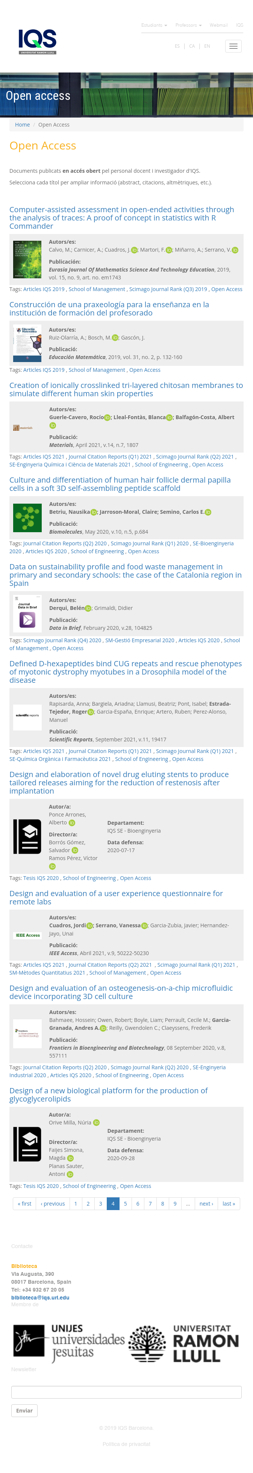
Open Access (226, 289)
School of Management (97, 289)
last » (229, 1203)
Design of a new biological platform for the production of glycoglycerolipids (108, 1094)
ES (177, 46)
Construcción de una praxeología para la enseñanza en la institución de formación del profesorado (109, 308)
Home (22, 124)
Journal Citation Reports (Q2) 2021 (111, 964)
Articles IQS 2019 (44, 289)
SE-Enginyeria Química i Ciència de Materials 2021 (70, 464)
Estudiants (154, 25)
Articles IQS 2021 (44, 456)
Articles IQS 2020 (46, 551)
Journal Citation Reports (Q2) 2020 (65, 543)
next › (207, 1203)
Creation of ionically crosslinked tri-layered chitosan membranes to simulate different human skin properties (126, 389)
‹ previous (53, 1203)
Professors (189, 25)
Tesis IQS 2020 (41, 877)
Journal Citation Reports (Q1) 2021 (110, 456)
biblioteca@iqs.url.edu (40, 1298)
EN (207, 46)
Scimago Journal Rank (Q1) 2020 (150, 543)
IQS (239, 25)
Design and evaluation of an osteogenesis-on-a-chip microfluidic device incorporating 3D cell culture (121, 992)
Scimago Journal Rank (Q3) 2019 (168, 289)
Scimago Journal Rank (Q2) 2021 (195, 456)
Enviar (24, 1410)
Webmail (219, 25)
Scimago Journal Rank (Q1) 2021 (195, 751)
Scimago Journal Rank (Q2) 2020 (150, 1067)
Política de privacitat (126, 1444)
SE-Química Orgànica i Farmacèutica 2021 (60, 758)
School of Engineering (161, 464)
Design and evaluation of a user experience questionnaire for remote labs (116, 897)
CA (192, 46)
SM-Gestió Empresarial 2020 (139, 640)
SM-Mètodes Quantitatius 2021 (47, 972)
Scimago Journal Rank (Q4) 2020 (62, 640)
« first (24, 1203)
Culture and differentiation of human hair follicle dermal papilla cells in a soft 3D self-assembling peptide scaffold (120, 484)
